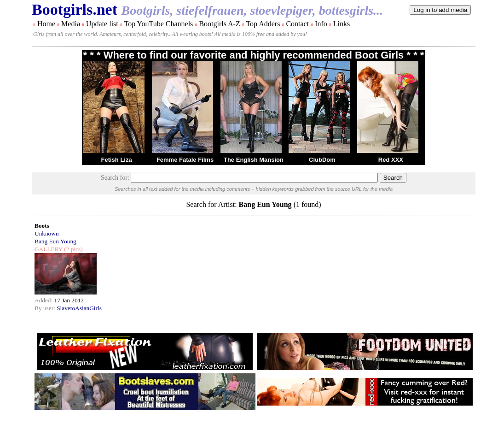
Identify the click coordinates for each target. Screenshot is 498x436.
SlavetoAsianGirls (79, 308)
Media (70, 24)
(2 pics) (73, 249)
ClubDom (322, 159)
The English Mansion (254, 159)
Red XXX (390, 159)
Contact (297, 24)
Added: (44, 300)
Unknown (47, 233)
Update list (102, 24)
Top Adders (263, 24)
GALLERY (49, 249)
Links (341, 24)
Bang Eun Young (55, 241)
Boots (42, 225)
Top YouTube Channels (158, 24)
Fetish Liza (116, 159)
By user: (46, 308)
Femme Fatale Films (185, 159)
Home (46, 24)
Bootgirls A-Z (219, 24)
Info (321, 24)
